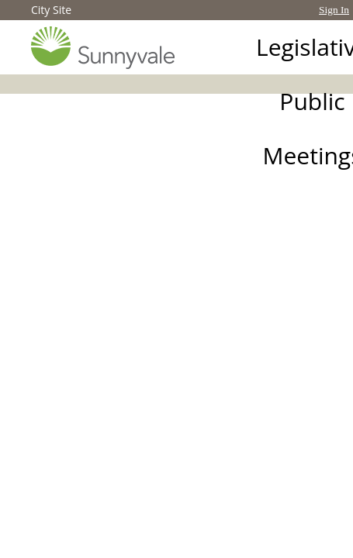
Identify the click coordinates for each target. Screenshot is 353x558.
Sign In (334, 10)
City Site (51, 9)
